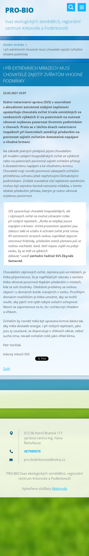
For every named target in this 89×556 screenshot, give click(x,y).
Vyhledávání (71, 7)
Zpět (6, 369)
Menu (82, 7)
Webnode (59, 488)
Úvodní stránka (13, 45)
